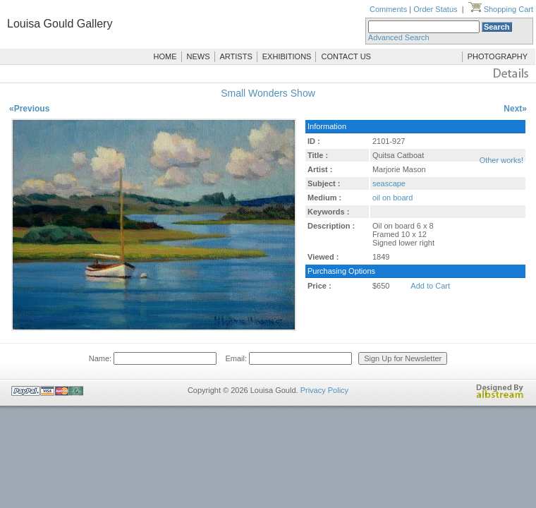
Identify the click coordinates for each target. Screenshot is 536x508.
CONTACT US (346, 56)
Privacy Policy (324, 390)
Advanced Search (399, 37)
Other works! (501, 160)
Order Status (435, 9)
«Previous (29, 109)
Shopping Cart (500, 9)
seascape (389, 183)
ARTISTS (236, 56)
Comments (388, 9)
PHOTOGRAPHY (498, 56)
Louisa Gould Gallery (59, 24)
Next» (515, 109)
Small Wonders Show (268, 93)
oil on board (392, 197)
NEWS (198, 56)
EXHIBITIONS (287, 56)
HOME (165, 56)
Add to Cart (430, 286)
